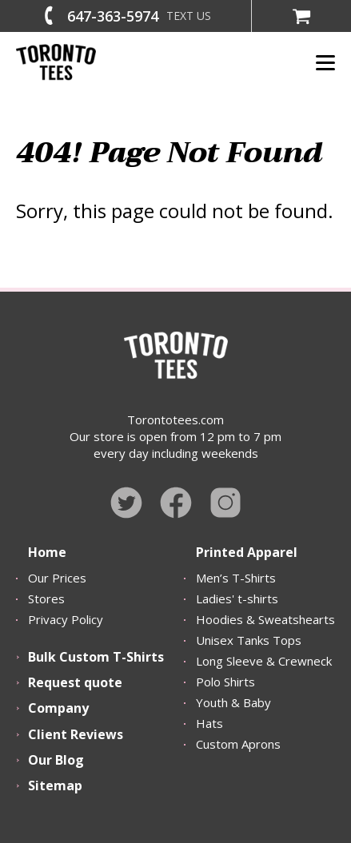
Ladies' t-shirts (237, 598)
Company (58, 708)
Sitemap (55, 785)
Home (47, 552)
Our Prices (57, 578)
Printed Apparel (246, 552)
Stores (46, 598)
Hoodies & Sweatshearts (265, 619)
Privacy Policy (65, 619)
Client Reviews (75, 734)
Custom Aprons (238, 744)
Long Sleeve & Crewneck (264, 661)
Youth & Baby (233, 702)
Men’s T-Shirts (236, 578)
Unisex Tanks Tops (248, 640)
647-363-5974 (112, 16)
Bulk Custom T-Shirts (96, 657)
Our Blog (56, 760)
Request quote (75, 682)
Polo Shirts (225, 682)
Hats (209, 723)
